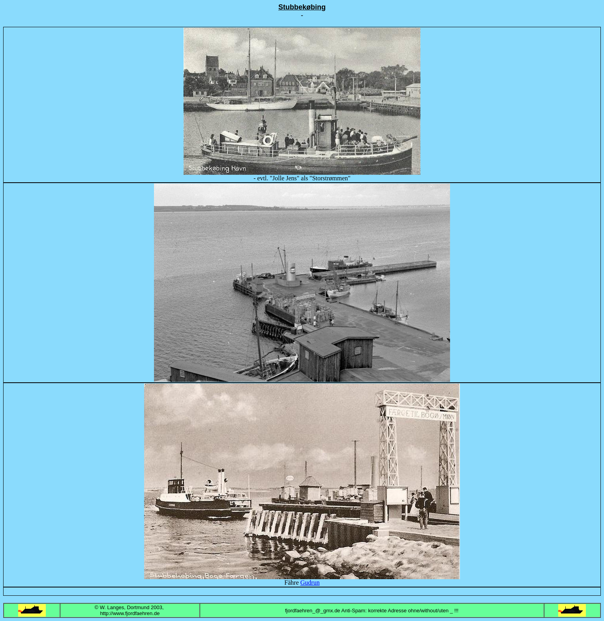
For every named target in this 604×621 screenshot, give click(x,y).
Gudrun (310, 582)
